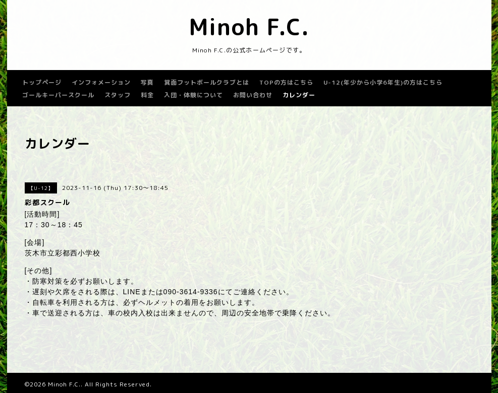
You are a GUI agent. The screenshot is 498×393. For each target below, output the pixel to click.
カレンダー (299, 95)
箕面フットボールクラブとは (206, 82)
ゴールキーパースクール (58, 95)
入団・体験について (193, 95)
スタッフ (117, 95)
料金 (147, 95)
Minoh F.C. (249, 26)
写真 (147, 82)
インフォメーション (101, 82)
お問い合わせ (252, 95)
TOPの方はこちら (286, 82)
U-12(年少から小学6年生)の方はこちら (382, 82)
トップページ (42, 82)
